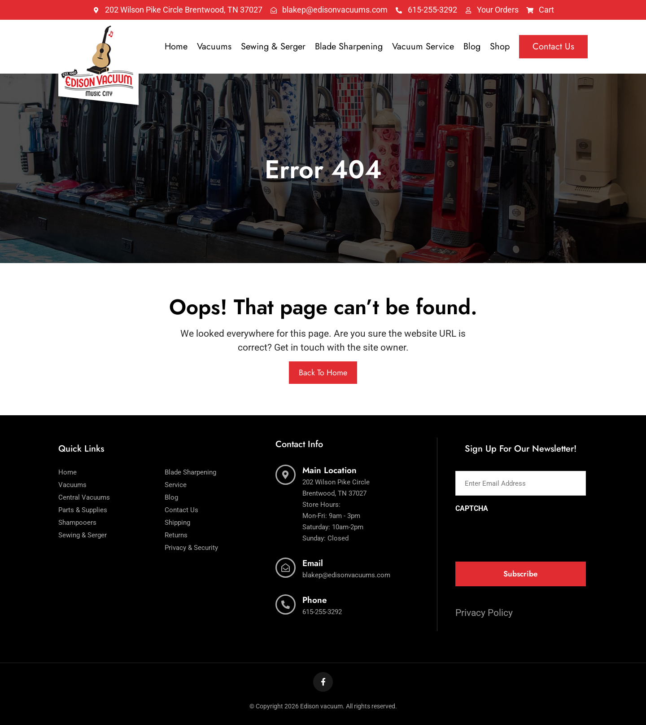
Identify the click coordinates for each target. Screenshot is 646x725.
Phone (314, 600)
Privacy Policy (484, 612)
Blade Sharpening (349, 46)
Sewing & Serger (273, 46)
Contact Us (553, 46)
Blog (471, 46)
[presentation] (523, 534)
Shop (500, 46)
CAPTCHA (471, 508)
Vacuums (214, 46)
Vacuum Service (423, 46)
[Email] (285, 568)
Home (176, 46)
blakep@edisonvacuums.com (346, 575)
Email (312, 563)
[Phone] (285, 604)
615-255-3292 (322, 612)
